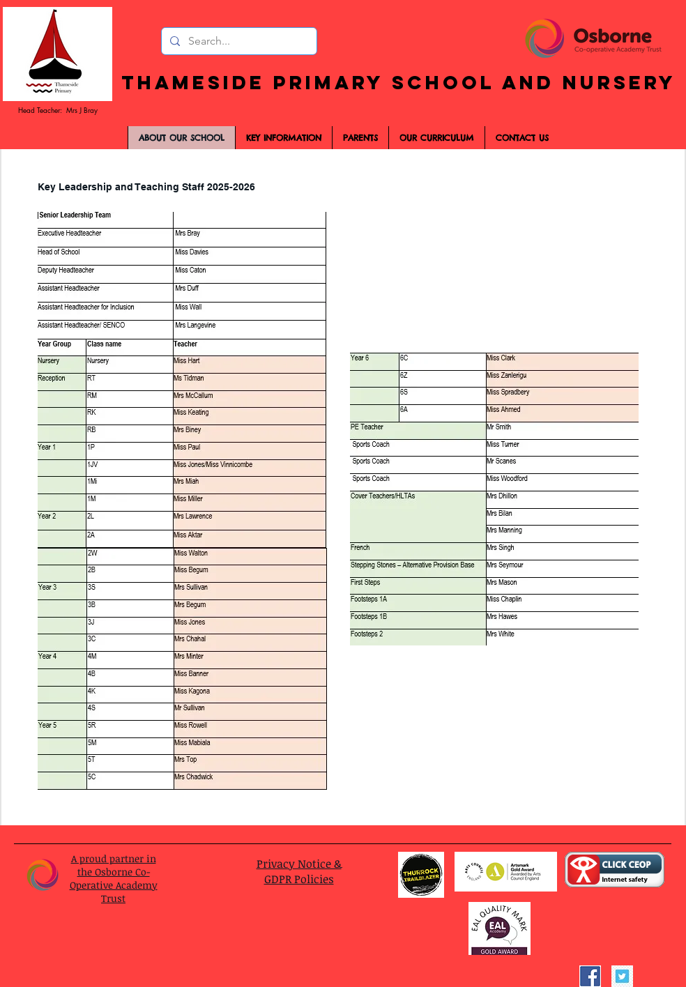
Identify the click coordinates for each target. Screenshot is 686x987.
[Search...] (237, 41)
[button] (360, 137)
